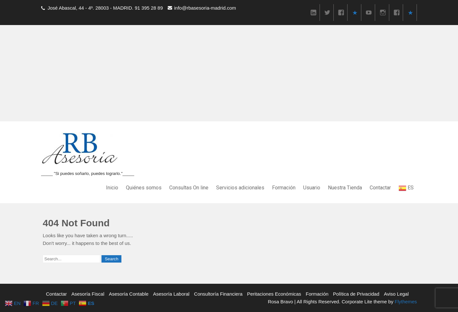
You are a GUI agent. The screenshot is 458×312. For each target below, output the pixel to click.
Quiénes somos (144, 188)
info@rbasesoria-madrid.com (205, 8)
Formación (283, 188)
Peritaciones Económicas (274, 294)
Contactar (380, 188)
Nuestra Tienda (345, 188)
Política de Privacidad (356, 294)
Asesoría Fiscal (87, 294)
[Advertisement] (229, 73)
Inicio (112, 188)
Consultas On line (188, 188)
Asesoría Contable (128, 294)
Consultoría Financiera (218, 294)
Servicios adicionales (240, 188)
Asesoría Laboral (171, 294)
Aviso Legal (396, 294)
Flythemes (405, 301)
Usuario (311, 188)
